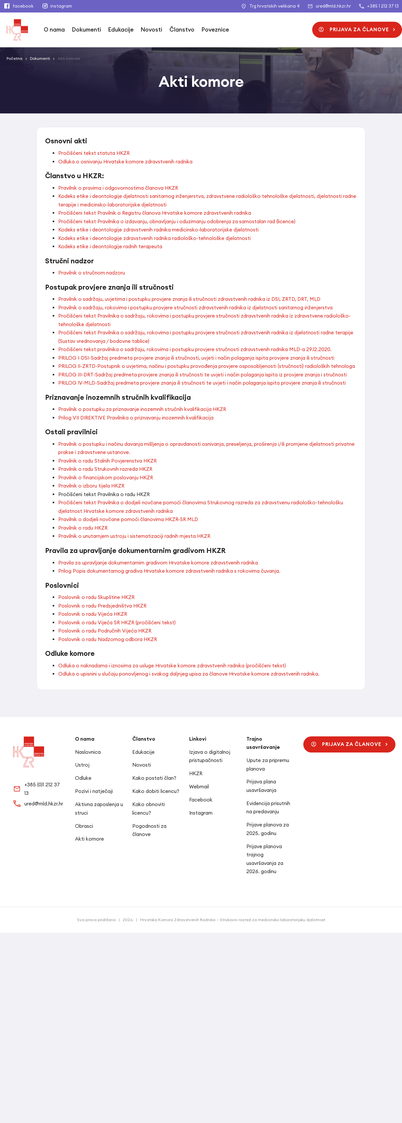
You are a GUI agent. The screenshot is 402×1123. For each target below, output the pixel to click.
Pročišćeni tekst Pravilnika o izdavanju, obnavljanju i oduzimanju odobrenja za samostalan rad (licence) (176, 221)
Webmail (199, 786)
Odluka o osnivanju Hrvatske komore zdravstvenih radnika (125, 161)
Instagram (201, 813)
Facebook (201, 800)
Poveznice (215, 29)
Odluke (83, 778)
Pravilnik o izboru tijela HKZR (91, 486)
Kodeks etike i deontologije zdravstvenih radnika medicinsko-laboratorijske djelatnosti (158, 230)
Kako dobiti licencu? (155, 791)
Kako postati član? (154, 778)
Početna (14, 58)
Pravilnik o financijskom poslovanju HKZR (105, 477)
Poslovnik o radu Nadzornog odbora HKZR (107, 639)
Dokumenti (86, 29)
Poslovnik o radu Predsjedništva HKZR (102, 606)
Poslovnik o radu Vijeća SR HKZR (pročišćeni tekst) (117, 622)
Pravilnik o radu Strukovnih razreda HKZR (105, 469)
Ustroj (82, 765)
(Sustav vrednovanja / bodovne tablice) (103, 341)
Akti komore (89, 839)
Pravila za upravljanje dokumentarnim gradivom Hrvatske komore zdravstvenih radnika (158, 563)
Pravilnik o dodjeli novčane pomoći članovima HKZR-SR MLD (128, 519)
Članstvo (181, 29)
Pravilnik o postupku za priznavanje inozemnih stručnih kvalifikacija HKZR (142, 409)
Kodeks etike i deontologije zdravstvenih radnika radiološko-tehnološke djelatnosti (154, 238)
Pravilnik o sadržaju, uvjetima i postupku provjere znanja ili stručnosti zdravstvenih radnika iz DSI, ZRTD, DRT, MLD (189, 299)
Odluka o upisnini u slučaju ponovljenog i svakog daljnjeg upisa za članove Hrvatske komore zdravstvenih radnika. (188, 674)
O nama (54, 29)
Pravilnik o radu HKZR (83, 528)
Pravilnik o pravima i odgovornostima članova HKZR (118, 188)
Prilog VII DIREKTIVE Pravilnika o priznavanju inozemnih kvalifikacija (136, 418)
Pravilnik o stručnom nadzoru (91, 273)
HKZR (195, 773)
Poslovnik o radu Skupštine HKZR (96, 597)
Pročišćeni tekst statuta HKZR (94, 153)
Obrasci (84, 826)
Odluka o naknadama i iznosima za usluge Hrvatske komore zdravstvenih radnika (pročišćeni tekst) (172, 665)
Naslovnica (88, 752)
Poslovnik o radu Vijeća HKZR (92, 614)
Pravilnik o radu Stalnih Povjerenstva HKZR (107, 461)
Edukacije (121, 29)
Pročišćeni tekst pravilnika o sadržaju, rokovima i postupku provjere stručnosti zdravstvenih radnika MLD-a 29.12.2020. (195, 349)
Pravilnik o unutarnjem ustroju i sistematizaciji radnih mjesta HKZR (134, 536)
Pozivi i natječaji (94, 791)
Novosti (151, 29)
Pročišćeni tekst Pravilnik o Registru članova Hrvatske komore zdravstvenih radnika (154, 213)
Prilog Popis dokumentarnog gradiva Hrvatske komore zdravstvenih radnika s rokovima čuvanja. (169, 571)
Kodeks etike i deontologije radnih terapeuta (110, 246)
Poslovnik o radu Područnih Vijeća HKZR (104, 631)
